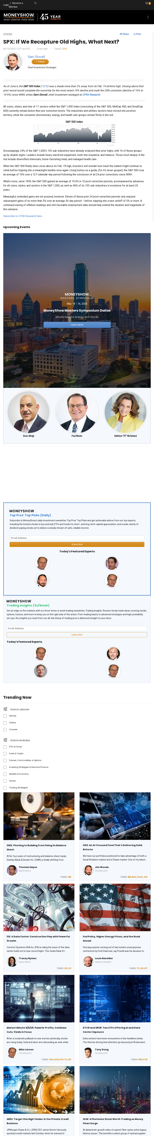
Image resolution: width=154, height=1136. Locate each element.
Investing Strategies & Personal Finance (28, 767)
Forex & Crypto (16, 753)
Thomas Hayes (28, 867)
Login (6, 5)
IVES (145, 877)
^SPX (44, 86)
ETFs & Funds (15, 746)
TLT (138, 968)
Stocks (12, 780)
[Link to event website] (77, 310)
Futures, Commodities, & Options (25, 760)
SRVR (140, 1059)
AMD (129, 877)
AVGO (134, 877)
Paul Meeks (77, 436)
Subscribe (77, 544)
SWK (69, 877)
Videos (12, 722)
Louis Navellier (104, 958)
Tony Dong (101, 1049)
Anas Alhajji (28, 436)
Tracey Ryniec (28, 958)
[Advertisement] (77, 471)
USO (141, 968)
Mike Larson (26, 1049)
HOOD (56, 1059)
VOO (66, 968)
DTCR (145, 1059)
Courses (13, 729)
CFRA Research (91, 94)
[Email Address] (77, 538)
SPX (64, 48)
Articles (12, 715)
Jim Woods (102, 867)
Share (124, 34)
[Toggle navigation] (148, 17)
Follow (40, 61)
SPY (145, 968)
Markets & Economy (19, 774)
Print (137, 34)
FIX (70, 968)
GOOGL (140, 877)
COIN (51, 1059)
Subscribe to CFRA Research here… (23, 216)
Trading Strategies (18, 787)
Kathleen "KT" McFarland (125, 436)
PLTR (61, 1059)
